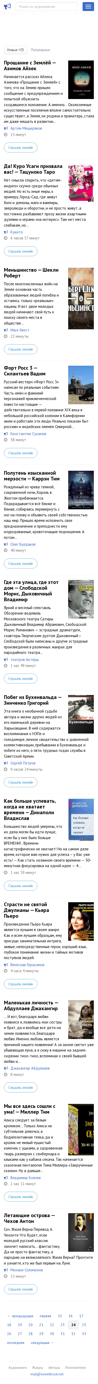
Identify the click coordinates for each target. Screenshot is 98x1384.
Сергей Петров (23, 763)
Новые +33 (15, 50)
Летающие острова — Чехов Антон (29, 1218)
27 (20, 1333)
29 (41, 1333)
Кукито (16, 231)
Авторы (54, 1367)
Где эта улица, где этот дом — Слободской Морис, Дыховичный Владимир (31, 591)
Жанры (37, 1367)
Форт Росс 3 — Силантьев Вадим (24, 370)
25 (84, 1324)
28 (30, 1333)
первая (45, 1316)
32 (73, 1333)
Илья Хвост (20, 329)
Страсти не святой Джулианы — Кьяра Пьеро (26, 910)
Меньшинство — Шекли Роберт (31, 272)
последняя (15, 1342)
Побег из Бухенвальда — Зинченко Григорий (32, 700)
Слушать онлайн (20, 147)
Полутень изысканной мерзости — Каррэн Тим (32, 475)
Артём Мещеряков (26, 128)
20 (30, 1324)
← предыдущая (20, 1316)
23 (63, 1324)
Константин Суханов (28, 433)
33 (84, 1333)
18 (9, 1324)
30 (52, 1333)
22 (52, 1324)
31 (63, 1333)
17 (81, 1316)
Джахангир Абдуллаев (30, 1068)
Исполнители (75, 1367)
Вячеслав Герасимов (27, 964)
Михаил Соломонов (26, 1269)
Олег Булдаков (23, 544)
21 (41, 1324)
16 (70, 1316)
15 (60, 1316)
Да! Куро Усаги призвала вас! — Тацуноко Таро (33, 169)
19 (20, 1324)
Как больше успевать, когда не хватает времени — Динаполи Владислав (30, 809)
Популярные (40, 50)
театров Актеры (24, 659)
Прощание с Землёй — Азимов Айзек (30, 65)
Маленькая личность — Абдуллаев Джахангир (31, 1005)
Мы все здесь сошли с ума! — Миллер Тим (29, 1109)
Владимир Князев (25, 1177)
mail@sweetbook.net (47, 1374)
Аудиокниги (17, 1367)
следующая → (42, 1342)
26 (9, 1333)
